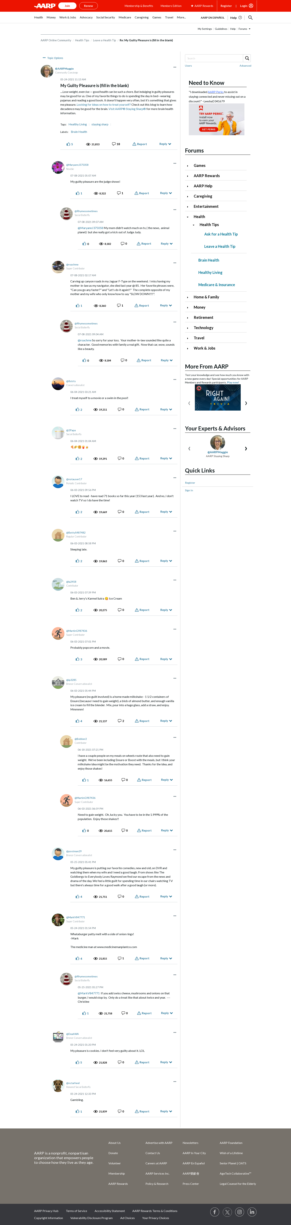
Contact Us (153, 1153)
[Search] (217, 58)
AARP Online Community (56, 40)
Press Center (191, 1183)
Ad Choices (127, 1218)
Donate (113, 1153)
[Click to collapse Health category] (189, 217)
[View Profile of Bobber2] (81, 738)
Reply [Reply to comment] (164, 193)
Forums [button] (243, 28)
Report (142, 144)
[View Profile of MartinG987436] (76, 630)
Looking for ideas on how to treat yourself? (104, 104)
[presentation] (189, 402)
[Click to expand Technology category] (189, 328)
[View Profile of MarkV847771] (75, 917)
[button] (250, 18)
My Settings (205, 28)
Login (243, 5)
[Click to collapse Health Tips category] (195, 225)
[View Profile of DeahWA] (72, 1033)
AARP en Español (212, 17)
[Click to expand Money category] (189, 307)
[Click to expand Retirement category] (189, 317)
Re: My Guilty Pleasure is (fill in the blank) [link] (146, 40)
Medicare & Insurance (216, 284)
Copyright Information (48, 1218)
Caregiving (203, 196)
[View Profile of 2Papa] (71, 430)
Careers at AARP (156, 1163)
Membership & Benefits (139, 5)
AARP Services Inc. (157, 1173)
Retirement (203, 317)
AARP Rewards (207, 175)
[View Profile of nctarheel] (73, 1083)
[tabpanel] (227, 17)
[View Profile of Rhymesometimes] (86, 211)
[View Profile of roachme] (72, 264)
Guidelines (221, 28)
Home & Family (206, 297)
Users (188, 65)
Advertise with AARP (159, 1142)
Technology (203, 327)
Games (199, 165)
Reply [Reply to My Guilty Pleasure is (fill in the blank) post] (163, 143)
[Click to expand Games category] (189, 165)
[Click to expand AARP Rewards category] (189, 176)
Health (199, 216)
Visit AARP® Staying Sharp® (127, 109)
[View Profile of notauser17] (74, 479)
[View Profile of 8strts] (71, 381)
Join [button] (67, 5)
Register (226, 5)
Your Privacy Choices (155, 1218)
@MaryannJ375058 (90, 228)
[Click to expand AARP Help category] (189, 186)
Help (233, 28)
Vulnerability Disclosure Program (91, 1218)
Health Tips (82, 40)
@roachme (84, 340)
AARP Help (203, 186)
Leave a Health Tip (104, 40)
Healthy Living (77, 124)
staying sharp (99, 124)
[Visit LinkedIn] (252, 1212)
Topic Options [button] (55, 58)
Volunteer (114, 1163)
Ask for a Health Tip (221, 234)
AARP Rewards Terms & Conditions (154, 1211)
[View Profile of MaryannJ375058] (77, 164)
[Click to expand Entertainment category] (189, 206)
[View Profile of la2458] (71, 581)
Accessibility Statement (110, 1211)
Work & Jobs (204, 348)
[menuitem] (38, 19)
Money (199, 307)
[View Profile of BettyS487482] (76, 532)
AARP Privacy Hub (46, 1211)
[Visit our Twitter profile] (227, 1212)
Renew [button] (88, 5)
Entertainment (206, 206)
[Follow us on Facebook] (215, 1212)
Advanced (245, 65)
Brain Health (79, 131)
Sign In (189, 490)
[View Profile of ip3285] (71, 679)
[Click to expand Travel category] (189, 338)
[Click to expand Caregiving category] (189, 196)
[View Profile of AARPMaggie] (64, 68)
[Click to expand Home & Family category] (189, 297)
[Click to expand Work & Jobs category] (189, 348)
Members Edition (171, 5)
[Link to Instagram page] (239, 1212)
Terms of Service (76, 1211)
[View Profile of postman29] (74, 851)
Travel (199, 338)
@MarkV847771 (89, 993)
